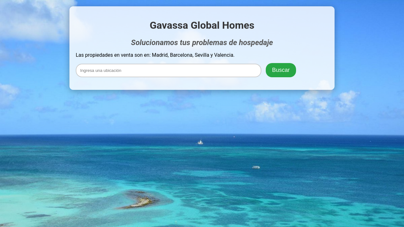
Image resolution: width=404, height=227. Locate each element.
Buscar (281, 70)
